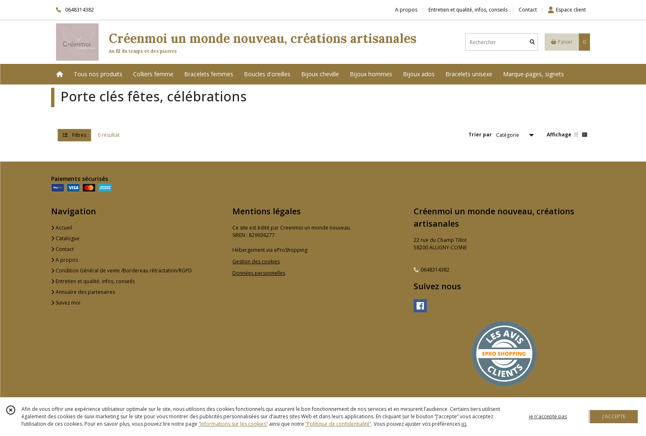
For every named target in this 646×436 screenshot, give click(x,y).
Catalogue (65, 238)
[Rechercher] (532, 42)
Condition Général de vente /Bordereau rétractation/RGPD (121, 270)
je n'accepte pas (548, 416)
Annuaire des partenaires (83, 291)
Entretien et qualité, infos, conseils (93, 281)
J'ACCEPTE (613, 416)
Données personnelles (258, 273)
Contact (528, 9)
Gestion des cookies (256, 261)
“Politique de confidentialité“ (338, 423)
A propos (64, 259)
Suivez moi (65, 302)
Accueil (61, 227)
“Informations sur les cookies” (233, 423)
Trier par (480, 134)
